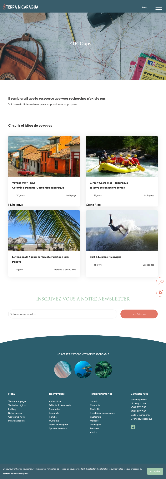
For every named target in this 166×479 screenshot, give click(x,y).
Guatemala (95, 416)
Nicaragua (95, 424)
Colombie (95, 405)
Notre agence (15, 412)
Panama (94, 428)
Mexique (94, 420)
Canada (94, 401)
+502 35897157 (138, 407)
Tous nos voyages (17, 401)
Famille (53, 416)
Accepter (155, 471)
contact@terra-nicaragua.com (139, 401)
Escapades (54, 409)
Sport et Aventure (58, 428)
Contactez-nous (16, 416)
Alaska (93, 432)
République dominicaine (102, 412)
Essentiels (54, 412)
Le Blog (12, 409)
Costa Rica (95, 409)
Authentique (55, 401)
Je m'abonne (139, 314)
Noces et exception (58, 424)
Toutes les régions (17, 405)
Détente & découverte (60, 405)
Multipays (54, 420)
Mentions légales (16, 420)
